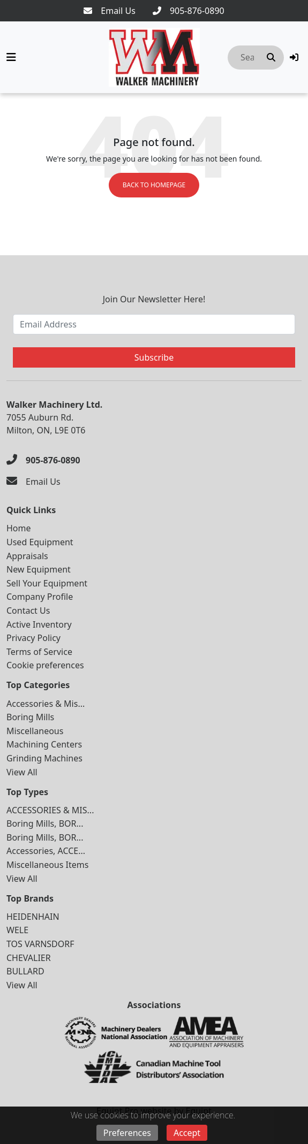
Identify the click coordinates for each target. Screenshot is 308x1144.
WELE (17, 930)
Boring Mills (30, 717)
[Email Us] (110, 11)
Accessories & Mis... (45, 704)
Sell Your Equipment (46, 583)
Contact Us (28, 610)
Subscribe (154, 357)
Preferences (127, 1133)
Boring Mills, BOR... (44, 823)
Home (18, 528)
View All (21, 772)
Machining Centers (44, 744)
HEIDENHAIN (32, 916)
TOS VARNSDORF (40, 944)
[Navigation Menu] (11, 57)
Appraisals (27, 556)
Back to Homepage (154, 184)
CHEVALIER (28, 958)
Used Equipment (39, 542)
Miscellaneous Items (47, 865)
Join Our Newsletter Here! (154, 299)
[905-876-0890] (188, 11)
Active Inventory (39, 624)
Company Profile (39, 596)
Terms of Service (39, 652)
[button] (294, 57)
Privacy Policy (33, 638)
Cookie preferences (45, 665)
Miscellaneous (34, 731)
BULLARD (25, 971)
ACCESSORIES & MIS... (50, 810)
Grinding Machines (44, 758)
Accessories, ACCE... (45, 851)
